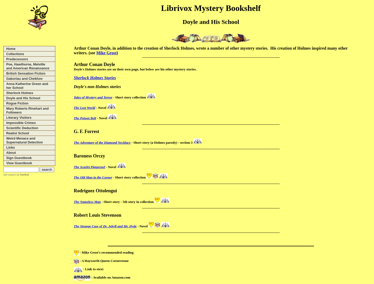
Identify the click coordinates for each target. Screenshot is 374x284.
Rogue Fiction (17, 103)
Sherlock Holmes (19, 93)
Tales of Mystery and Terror (93, 97)
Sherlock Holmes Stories (95, 78)
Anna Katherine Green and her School (27, 86)
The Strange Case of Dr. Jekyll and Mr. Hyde (105, 226)
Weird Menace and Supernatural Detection (24, 140)
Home (11, 49)
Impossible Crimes (21, 123)
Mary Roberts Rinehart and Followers (27, 110)
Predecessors (17, 59)
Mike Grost (106, 53)
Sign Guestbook (19, 158)
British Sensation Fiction (25, 73)
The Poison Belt (85, 118)
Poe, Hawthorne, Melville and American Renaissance (27, 66)
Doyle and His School (23, 98)
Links (10, 147)
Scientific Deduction (22, 128)
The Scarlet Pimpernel (89, 167)
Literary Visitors (18, 118)
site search (9, 174)
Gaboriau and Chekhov (24, 79)
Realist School (17, 133)
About (11, 153)
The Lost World (84, 108)
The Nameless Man (87, 202)
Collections (15, 54)
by (22, 174)
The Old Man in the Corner (93, 177)
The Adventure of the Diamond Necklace (102, 142)
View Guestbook (19, 163)
